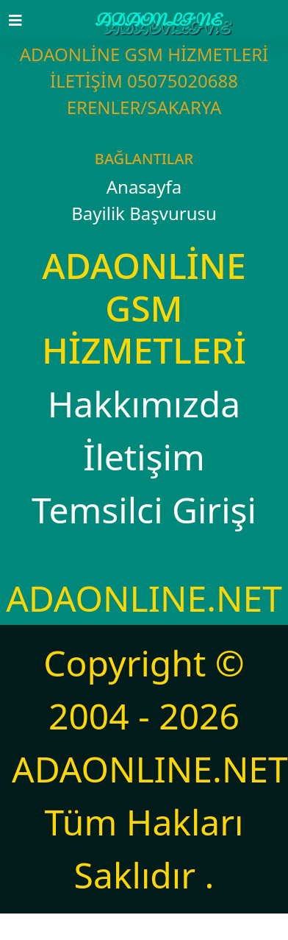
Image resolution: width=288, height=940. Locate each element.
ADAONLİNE (159, 20)
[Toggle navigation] (24, 21)
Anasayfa (144, 186)
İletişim (144, 457)
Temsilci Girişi (144, 510)
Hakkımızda (144, 404)
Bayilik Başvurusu (144, 213)
